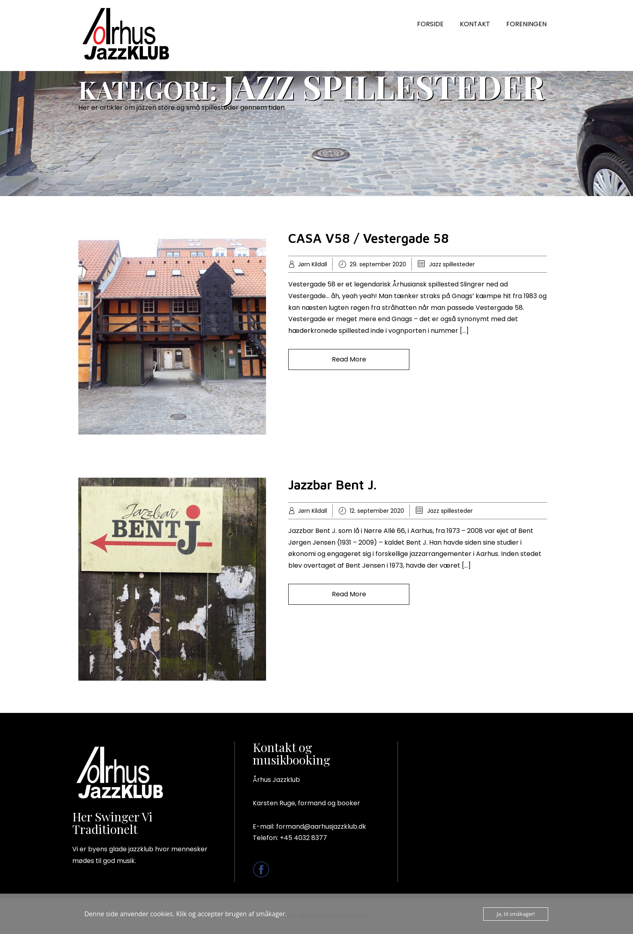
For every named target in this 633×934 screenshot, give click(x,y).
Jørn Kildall (312, 264)
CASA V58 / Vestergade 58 (368, 238)
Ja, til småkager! (516, 913)
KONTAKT (475, 24)
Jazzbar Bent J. (332, 484)
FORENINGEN (526, 24)
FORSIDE (430, 24)
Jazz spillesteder (452, 264)
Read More (349, 359)
